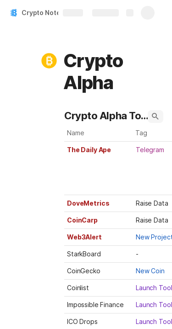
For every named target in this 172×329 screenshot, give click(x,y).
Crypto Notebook (49, 12)
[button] (49, 60)
